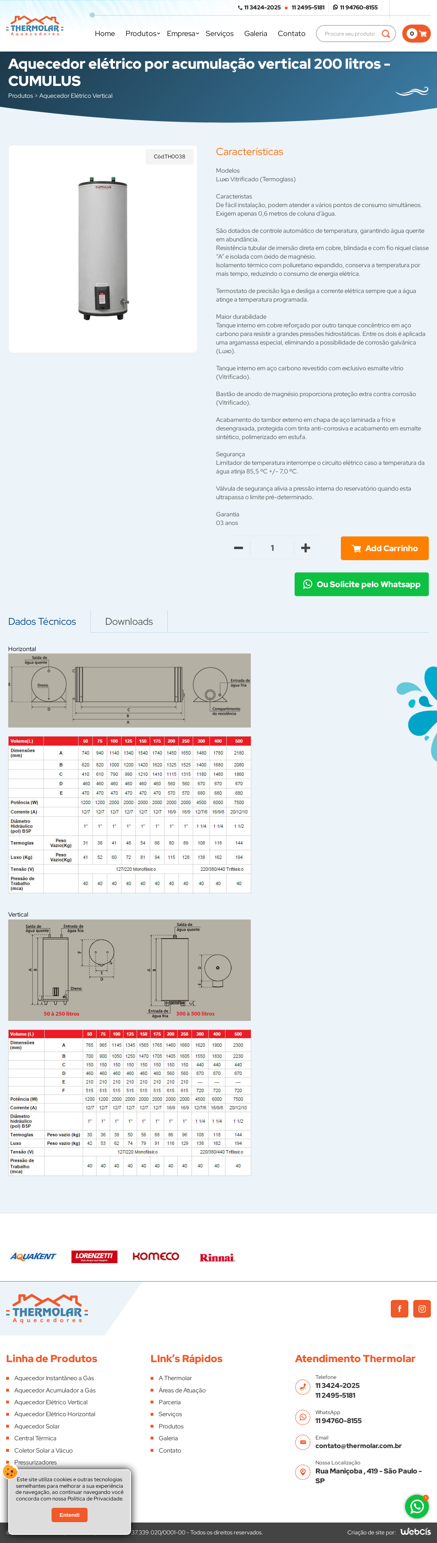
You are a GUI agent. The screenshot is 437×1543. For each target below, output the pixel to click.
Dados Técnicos (42, 621)
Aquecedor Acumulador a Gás (55, 1390)
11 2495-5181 (308, 7)
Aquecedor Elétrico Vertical (76, 96)
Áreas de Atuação (182, 1390)
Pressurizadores (35, 1462)
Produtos (141, 33)
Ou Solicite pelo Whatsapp (369, 584)
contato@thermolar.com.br (358, 1446)
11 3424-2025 (262, 7)
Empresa (181, 33)
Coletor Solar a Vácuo (43, 1450)
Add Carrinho (391, 548)
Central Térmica (35, 1438)
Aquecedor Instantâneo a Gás (54, 1378)
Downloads (129, 621)
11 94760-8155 (359, 7)
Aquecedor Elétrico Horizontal (54, 1414)
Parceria (170, 1402)
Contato (292, 33)
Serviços (220, 33)
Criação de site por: (371, 1532)
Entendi (70, 1515)
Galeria (255, 33)
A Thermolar (175, 1378)
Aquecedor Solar (37, 1426)
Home (105, 33)
